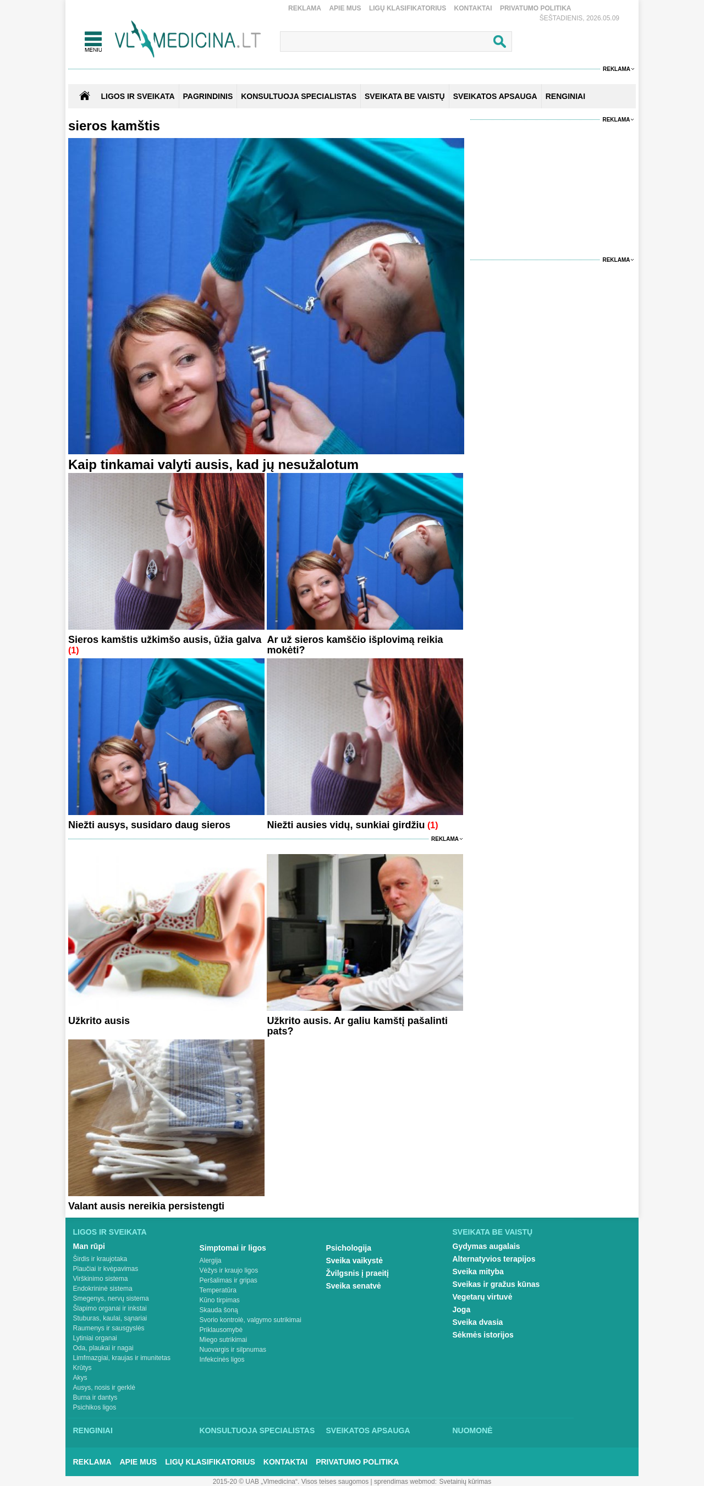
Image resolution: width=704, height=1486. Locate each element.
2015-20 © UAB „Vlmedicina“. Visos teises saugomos (291, 1481)
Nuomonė (473, 1430)
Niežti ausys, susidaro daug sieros (149, 824)
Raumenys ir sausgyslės (109, 1328)
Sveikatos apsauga (368, 1430)
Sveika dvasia (478, 1322)
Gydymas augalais (486, 1246)
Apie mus (345, 8)
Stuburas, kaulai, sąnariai (110, 1318)
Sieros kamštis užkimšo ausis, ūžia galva (164, 639)
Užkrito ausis (99, 1020)
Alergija (211, 1260)
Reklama (304, 8)
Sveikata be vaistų (493, 1232)
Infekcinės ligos (222, 1359)
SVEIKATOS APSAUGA (495, 96)
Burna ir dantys (95, 1397)
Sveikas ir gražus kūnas (496, 1284)
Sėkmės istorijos (483, 1334)
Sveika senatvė (353, 1285)
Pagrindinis (208, 96)
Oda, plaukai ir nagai (103, 1348)
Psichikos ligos (95, 1407)
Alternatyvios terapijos (494, 1258)
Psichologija (348, 1247)
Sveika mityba (478, 1271)
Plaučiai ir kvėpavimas (106, 1269)
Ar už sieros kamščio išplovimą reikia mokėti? (355, 645)
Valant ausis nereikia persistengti (146, 1206)
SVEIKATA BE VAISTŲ (405, 96)
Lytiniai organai (95, 1338)
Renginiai (93, 1430)
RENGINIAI (565, 96)
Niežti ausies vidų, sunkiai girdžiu (346, 824)
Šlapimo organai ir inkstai (110, 1308)
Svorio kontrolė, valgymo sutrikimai (250, 1320)
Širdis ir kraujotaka (100, 1259)
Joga (462, 1309)
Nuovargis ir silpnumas (233, 1349)
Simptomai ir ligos (233, 1247)
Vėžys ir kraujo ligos (229, 1270)
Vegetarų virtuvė (483, 1296)
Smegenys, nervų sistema (111, 1298)
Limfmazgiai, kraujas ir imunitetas (121, 1358)
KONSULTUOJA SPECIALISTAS (298, 96)
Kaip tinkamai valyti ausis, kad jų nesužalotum (213, 464)
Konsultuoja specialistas (257, 1430)
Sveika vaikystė (354, 1260)
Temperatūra (218, 1290)
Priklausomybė (221, 1330)
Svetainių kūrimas (465, 1481)
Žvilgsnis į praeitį (357, 1273)
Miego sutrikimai (224, 1340)
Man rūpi (89, 1246)
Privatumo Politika (535, 8)
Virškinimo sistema (100, 1279)
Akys (80, 1378)
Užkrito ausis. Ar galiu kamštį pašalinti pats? (357, 1026)
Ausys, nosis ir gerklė (104, 1387)
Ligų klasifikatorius (407, 8)
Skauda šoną (219, 1310)
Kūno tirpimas (220, 1300)
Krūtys (82, 1368)
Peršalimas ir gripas (228, 1280)
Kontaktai (473, 8)
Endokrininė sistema (103, 1288)
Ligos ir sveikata (137, 96)
